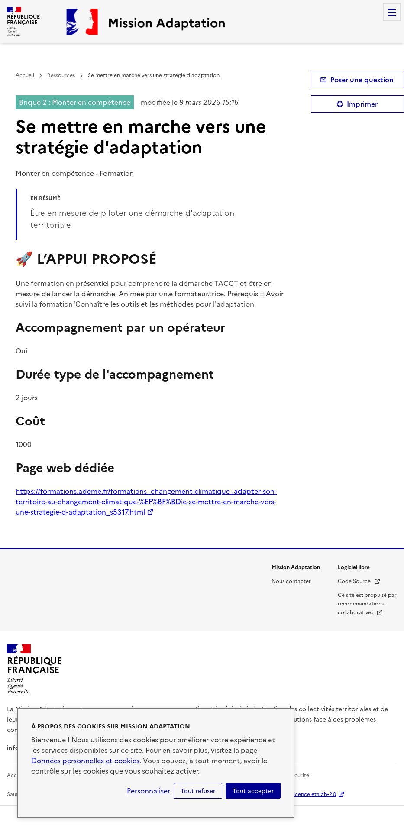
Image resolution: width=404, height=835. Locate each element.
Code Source (359, 581)
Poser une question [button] (362, 79)
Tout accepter (253, 790)
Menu (392, 12)
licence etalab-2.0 (314, 794)
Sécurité (298, 775)
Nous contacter (291, 581)
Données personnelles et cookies (85, 760)
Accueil (25, 75)
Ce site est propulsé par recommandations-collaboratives (367, 603)
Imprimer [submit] (362, 104)
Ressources (61, 75)
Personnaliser (148, 791)
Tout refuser (198, 790)
